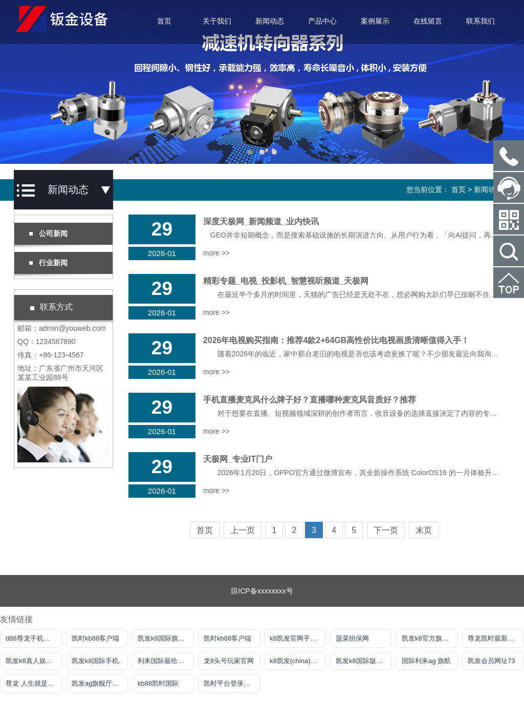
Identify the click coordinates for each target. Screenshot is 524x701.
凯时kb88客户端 (95, 638)
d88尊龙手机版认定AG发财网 (34, 638)
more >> (216, 253)
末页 (424, 530)
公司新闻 (48, 233)
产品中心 (322, 21)
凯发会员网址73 (491, 661)
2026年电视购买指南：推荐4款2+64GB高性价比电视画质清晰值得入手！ (336, 340)
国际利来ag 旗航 (426, 661)
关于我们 (217, 21)
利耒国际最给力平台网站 (166, 661)
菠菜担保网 (352, 638)
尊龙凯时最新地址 (494, 638)
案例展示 (375, 21)
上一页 (242, 530)
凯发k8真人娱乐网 (32, 661)
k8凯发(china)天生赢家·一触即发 (298, 661)
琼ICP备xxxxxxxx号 (262, 591)
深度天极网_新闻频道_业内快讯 (261, 221)
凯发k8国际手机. (96, 661)
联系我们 (480, 21)
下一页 (386, 530)
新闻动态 (269, 21)
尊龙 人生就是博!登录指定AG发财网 (34, 683)
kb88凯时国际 (158, 683)
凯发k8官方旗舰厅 (428, 638)
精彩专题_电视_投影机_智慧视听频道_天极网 (286, 281)
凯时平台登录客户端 (232, 683)
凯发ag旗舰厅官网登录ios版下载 (100, 683)
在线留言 (427, 21)
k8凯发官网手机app (298, 638)
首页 (164, 21)
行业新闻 (48, 263)
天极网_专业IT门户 (237, 459)
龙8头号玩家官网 (229, 661)
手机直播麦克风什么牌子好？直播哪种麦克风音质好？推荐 (309, 399)
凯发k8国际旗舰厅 (164, 638)
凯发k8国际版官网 (362, 661)
